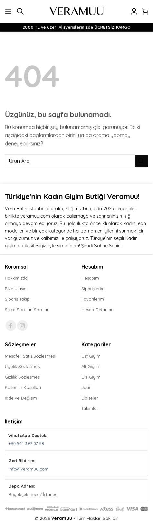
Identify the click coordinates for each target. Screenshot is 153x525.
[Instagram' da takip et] (22, 325)
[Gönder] (141, 161)
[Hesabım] (134, 11)
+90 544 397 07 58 (26, 443)
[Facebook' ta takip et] (10, 325)
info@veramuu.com (28, 468)
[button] (9, 11)
